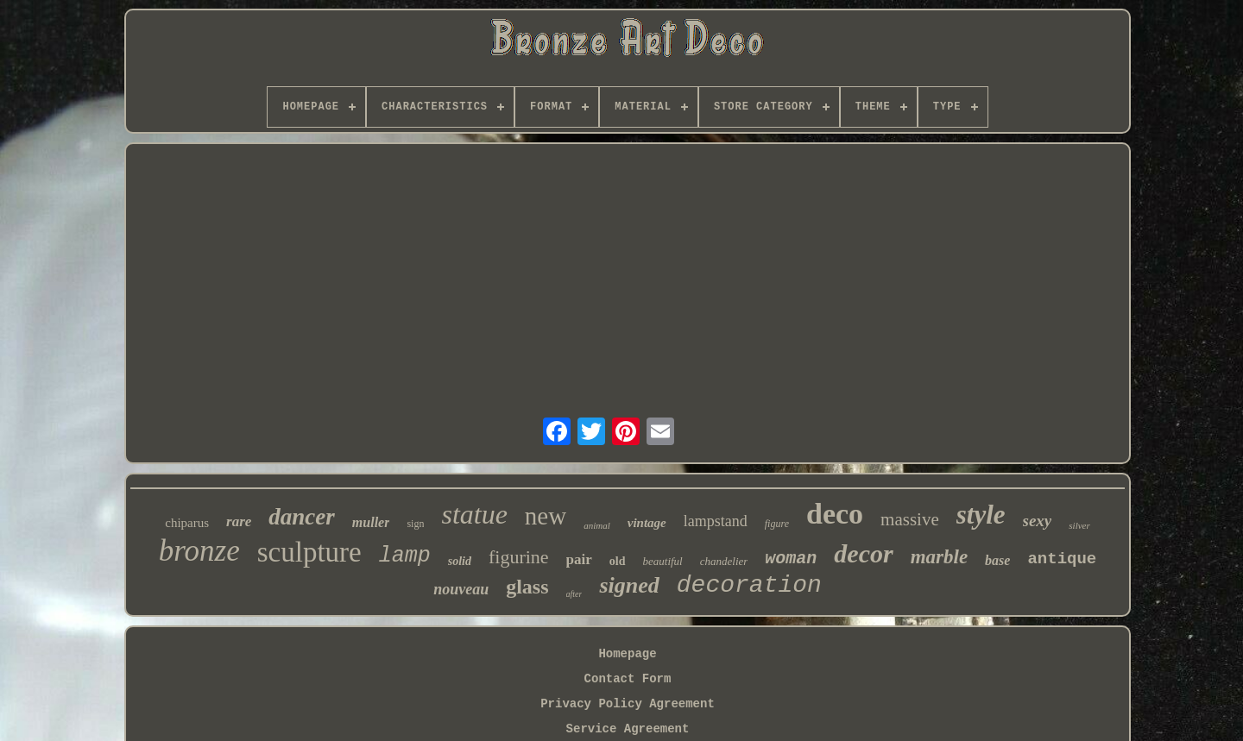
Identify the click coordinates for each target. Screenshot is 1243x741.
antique (1061, 558)
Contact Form (628, 679)
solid (459, 561)
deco (834, 514)
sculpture (309, 552)
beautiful (663, 561)
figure (777, 524)
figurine (519, 557)
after (574, 594)
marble (939, 557)
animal (597, 525)
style (981, 514)
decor (863, 553)
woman (791, 558)
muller (371, 522)
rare (238, 521)
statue (474, 514)
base (997, 560)
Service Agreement (628, 729)
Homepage (627, 654)
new (545, 516)
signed (629, 585)
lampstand (716, 521)
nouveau (461, 589)
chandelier (724, 561)
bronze (199, 551)
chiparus (187, 523)
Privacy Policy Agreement (627, 704)
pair (579, 559)
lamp (405, 555)
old (617, 561)
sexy (1037, 521)
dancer (301, 517)
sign (415, 524)
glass (527, 586)
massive (909, 519)
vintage (647, 523)
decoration (749, 585)
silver (1079, 525)
